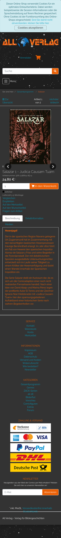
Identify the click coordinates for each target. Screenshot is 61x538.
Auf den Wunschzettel (14, 221)
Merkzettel (30, 348)
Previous (8, 173)
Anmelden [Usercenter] (25, 57)
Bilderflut (30, 410)
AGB (30, 366)
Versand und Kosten (30, 373)
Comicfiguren (30, 417)
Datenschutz (30, 370)
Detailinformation (34, 231)
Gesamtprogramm (30, 397)
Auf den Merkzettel (13, 218)
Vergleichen (9, 211)
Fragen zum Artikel (12, 224)
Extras (30, 420)
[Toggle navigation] (5, 81)
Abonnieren (50, 505)
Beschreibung (12, 231)
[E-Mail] (22, 505)
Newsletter (30, 383)
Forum (30, 423)
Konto (30, 345)
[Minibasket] (38, 57)
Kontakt (30, 339)
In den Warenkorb (44, 199)
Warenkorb (30, 342)
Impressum (30, 363)
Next (53, 173)
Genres (30, 400)
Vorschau (30, 413)
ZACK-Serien (30, 404)
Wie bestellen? (30, 379)
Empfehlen (8, 214)
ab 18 (30, 407)
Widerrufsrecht (31, 376)
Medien (9, 237)
